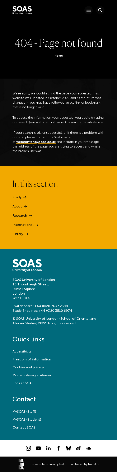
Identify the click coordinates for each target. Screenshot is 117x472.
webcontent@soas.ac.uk (36, 142)
